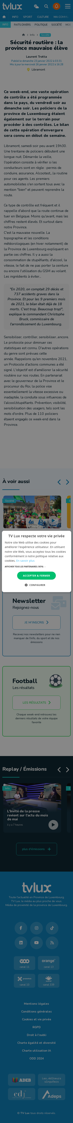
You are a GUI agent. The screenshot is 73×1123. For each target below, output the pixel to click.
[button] (36, 566)
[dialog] (36, 561)
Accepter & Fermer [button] (36, 575)
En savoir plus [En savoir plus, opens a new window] (25, 560)
